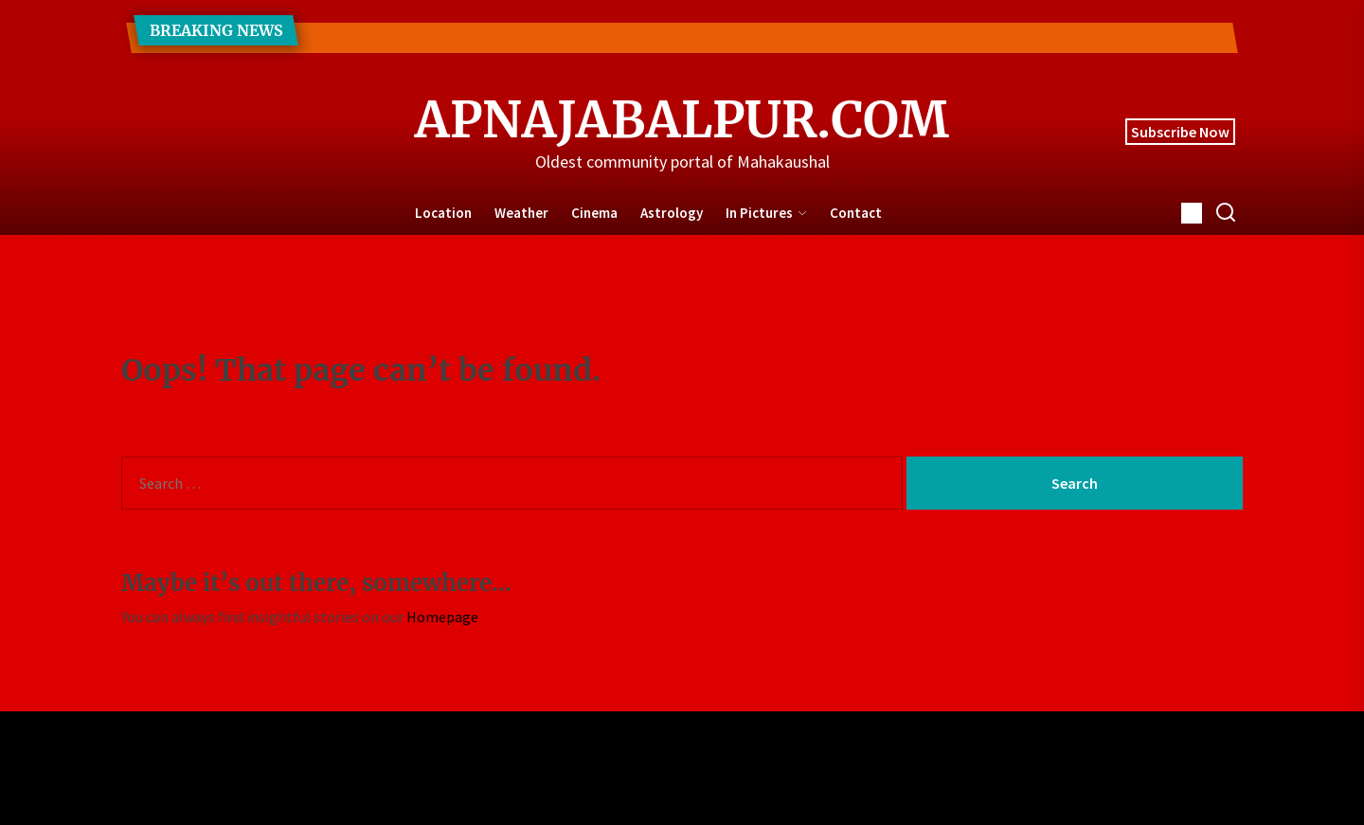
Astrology (671, 213)
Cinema (594, 213)
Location (443, 213)
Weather (521, 213)
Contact (856, 213)
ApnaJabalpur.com (682, 120)
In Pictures (766, 213)
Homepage (442, 616)
